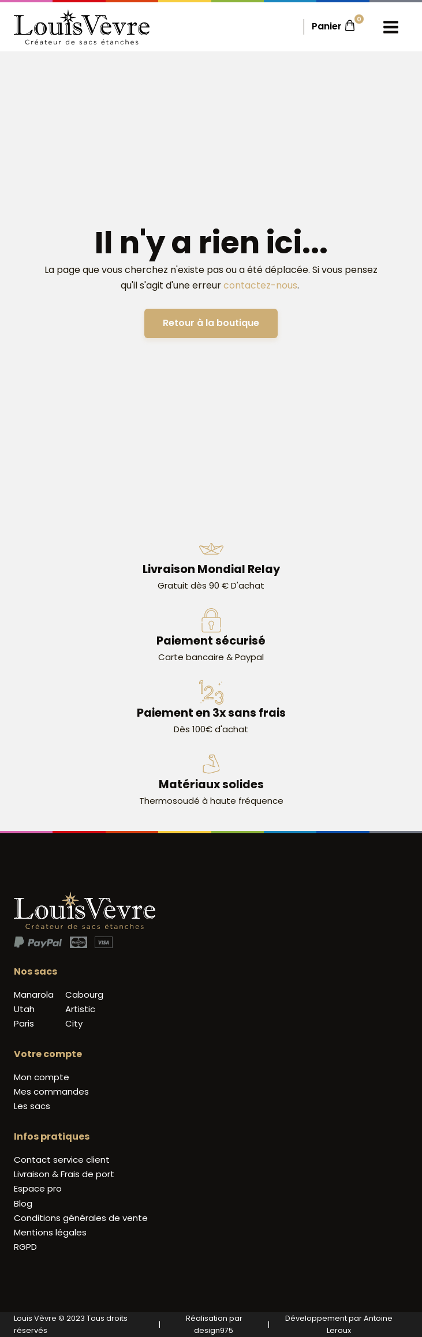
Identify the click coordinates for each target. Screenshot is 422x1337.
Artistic (80, 1009)
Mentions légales (50, 1232)
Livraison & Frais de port (64, 1174)
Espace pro (38, 1188)
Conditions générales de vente (81, 1218)
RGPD (25, 1247)
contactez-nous (260, 285)
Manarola (34, 994)
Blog (23, 1203)
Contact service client (62, 1160)
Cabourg (84, 994)
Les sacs (32, 1106)
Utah (24, 1009)
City (74, 1023)
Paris (24, 1023)
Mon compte (41, 1077)
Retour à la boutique (211, 322)
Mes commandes (51, 1091)
